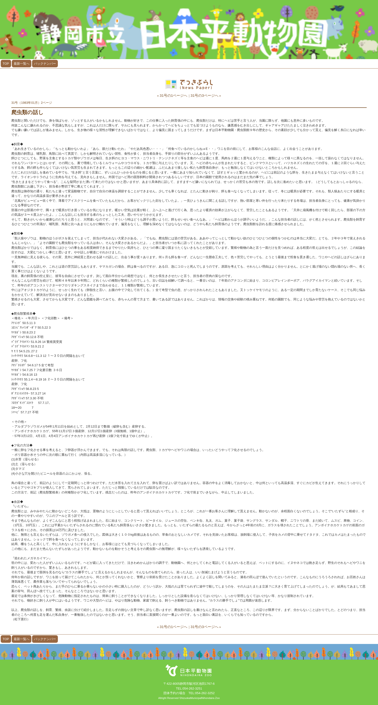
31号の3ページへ (204, 95)
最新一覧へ (21, 63)
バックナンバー (45, 63)
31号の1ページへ (173, 95)
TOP (6, 63)
